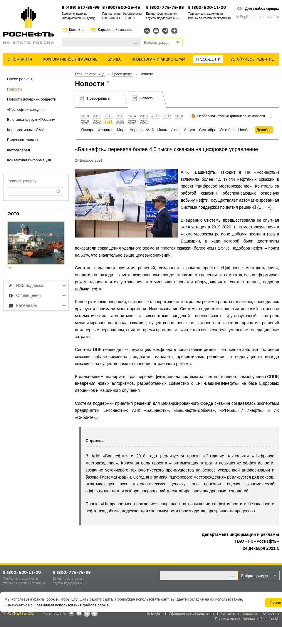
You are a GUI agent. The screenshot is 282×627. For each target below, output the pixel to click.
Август (189, 130)
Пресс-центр (208, 59)
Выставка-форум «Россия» (31, 119)
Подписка (249, 613)
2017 (167, 116)
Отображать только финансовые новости (231, 116)
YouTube (156, 31)
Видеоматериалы (22, 140)
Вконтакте (147, 31)
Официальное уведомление (191, 613)
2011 (97, 116)
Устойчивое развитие (252, 59)
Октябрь (227, 130)
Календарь (26, 305)
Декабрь (263, 130)
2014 (132, 116)
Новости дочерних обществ (31, 99)
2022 (120, 121)
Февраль (105, 130)
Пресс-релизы (19, 79)
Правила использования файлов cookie (247, 619)
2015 (144, 116)
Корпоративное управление (70, 59)
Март (121, 130)
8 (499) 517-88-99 (81, 8)
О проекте (271, 613)
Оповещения (28, 295)
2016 (156, 116)
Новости (14, 89)
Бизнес (114, 59)
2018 (179, 116)
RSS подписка (29, 285)
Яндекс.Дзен (174, 31)
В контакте (71, 614)
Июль (175, 130)
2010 (85, 116)
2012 (109, 116)
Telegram (165, 31)
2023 (132, 121)
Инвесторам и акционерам (158, 59)
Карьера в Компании (115, 30)
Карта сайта (269, 17)
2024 (144, 121)
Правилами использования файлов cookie (71, 605)
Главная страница (90, 74)
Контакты (76, 30)
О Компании (20, 59)
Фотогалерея (18, 150)
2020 (97, 121)
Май (150, 130)
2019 (85, 121)
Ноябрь (244, 130)
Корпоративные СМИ (25, 130)
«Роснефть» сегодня (25, 109)
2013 (120, 116)
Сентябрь (207, 130)
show (12, 268)
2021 (109, 121)
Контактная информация (29, 160)
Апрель (136, 130)
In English (243, 17)
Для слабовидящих (262, 8)
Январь (87, 130)
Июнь (162, 130)
